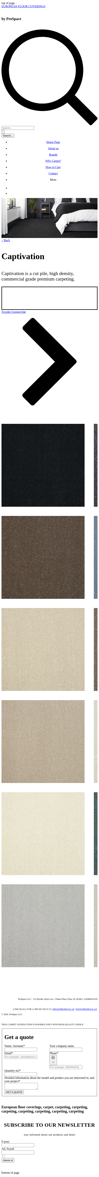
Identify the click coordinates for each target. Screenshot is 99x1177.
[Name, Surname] (20, 1050)
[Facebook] (11, 188)
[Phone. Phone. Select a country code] (53, 1060)
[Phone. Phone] (66, 1067)
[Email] (20, 1057)
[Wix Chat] (29, 981)
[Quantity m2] (20, 1074)
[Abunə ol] (7, 1161)
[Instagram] (11, 193)
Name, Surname (14, 1046)
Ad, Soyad (7, 1149)
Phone (54, 1053)
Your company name (62, 1046)
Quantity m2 (12, 1070)
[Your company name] (66, 1050)
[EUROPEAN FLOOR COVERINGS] (23, 6)
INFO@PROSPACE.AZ (63, 1009)
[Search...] (17, 128)
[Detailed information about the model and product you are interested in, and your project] (23, 1087)
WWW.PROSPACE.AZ (86, 1009)
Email (8, 1053)
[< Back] (5, 240)
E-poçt (5, 1142)
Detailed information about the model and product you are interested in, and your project (49, 1079)
